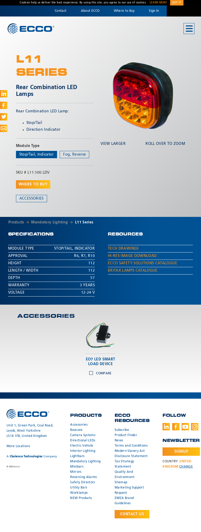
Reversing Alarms (83, 477)
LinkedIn (166, 426)
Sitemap (121, 482)
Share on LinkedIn (3, 93)
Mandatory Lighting (49, 222)
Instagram (194, 426)
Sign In (154, 11)
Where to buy (33, 184)
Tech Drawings (123, 248)
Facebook (176, 426)
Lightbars (77, 456)
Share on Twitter (3, 116)
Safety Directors (82, 482)
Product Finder (126, 435)
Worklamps (79, 493)
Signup (181, 451)
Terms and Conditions (131, 445)
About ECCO (90, 11)
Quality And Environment (125, 474)
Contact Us (132, 514)
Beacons (76, 430)
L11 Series (84, 222)
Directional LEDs (83, 440)
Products (16, 222)
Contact (60, 11)
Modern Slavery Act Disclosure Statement (131, 453)
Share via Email (3, 128)
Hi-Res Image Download (132, 256)
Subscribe (122, 430)
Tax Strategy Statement (124, 464)
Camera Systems (83, 435)
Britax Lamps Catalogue (133, 270)
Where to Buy (124, 11)
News (119, 440)
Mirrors (75, 472)
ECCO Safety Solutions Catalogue (142, 263)
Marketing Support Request (129, 490)
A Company (32, 456)
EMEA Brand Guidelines (124, 501)
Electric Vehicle (81, 445)
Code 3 (183, 11)
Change (186, 466)
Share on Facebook (3, 105)
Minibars (76, 466)
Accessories (31, 198)
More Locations (18, 446)
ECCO (31, 29)
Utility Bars (78, 487)
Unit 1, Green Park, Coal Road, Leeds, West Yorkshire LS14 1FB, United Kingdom (30, 431)
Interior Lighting (82, 451)
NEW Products (81, 498)
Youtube (185, 426)
